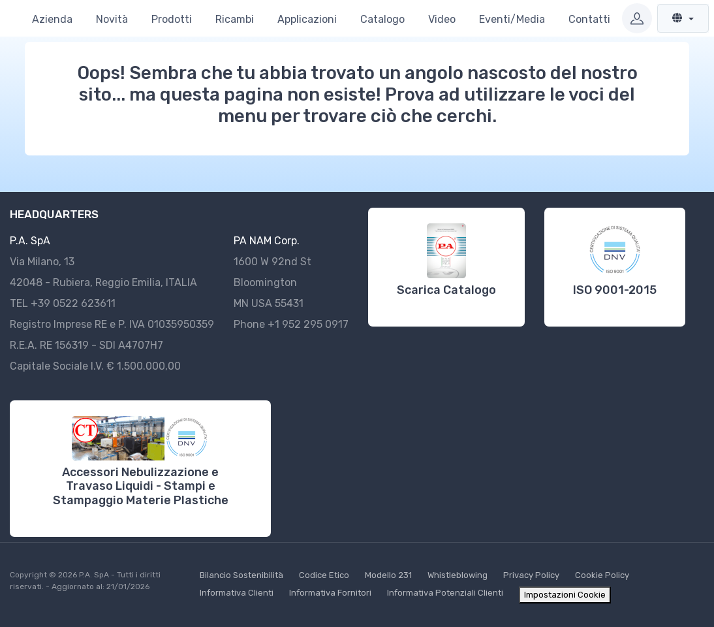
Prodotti (171, 19)
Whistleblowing (457, 575)
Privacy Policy (531, 575)
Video (442, 19)
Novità (112, 19)
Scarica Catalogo (446, 290)
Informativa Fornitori (330, 593)
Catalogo (382, 19)
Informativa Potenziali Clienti (445, 593)
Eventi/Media (512, 19)
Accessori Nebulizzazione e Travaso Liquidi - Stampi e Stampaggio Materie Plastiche (140, 486)
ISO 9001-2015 (615, 290)
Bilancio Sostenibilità (241, 575)
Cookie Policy (602, 575)
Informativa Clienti (236, 593)
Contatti (589, 19)
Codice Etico (324, 575)
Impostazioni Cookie (565, 595)
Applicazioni (307, 19)
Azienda (52, 19)
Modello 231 (388, 575)
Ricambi (234, 19)
